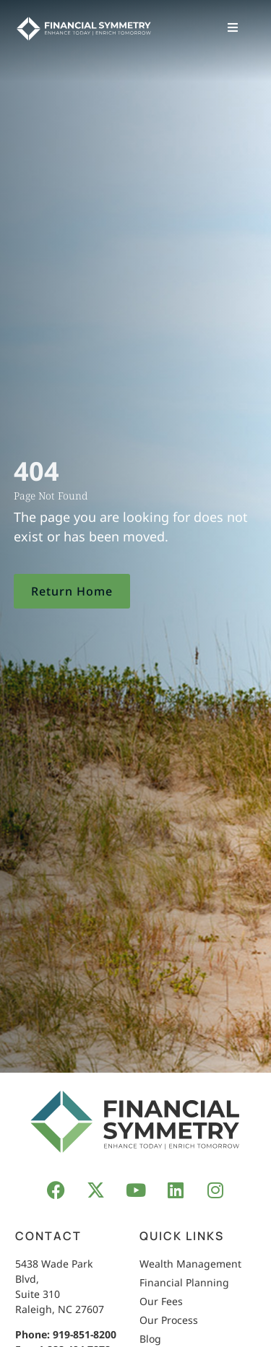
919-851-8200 (84, 1334)
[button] (233, 27)
